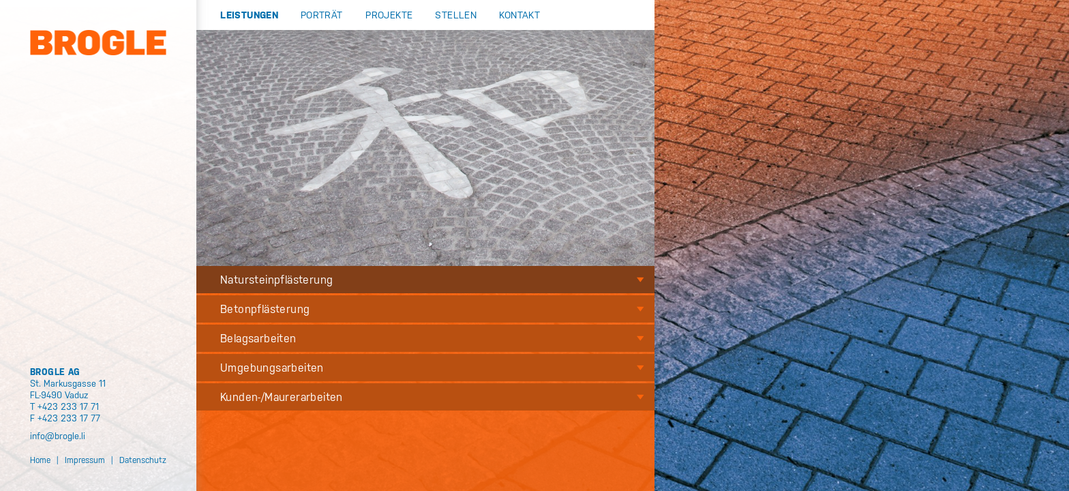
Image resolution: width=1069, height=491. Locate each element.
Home (40, 459)
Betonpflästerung (265, 308)
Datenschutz (142, 459)
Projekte (388, 14)
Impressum (85, 459)
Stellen (456, 14)
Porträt (322, 14)
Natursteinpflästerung (276, 279)
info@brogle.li (57, 435)
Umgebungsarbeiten (272, 367)
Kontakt (519, 14)
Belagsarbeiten (258, 338)
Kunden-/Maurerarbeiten (281, 396)
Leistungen (249, 14)
